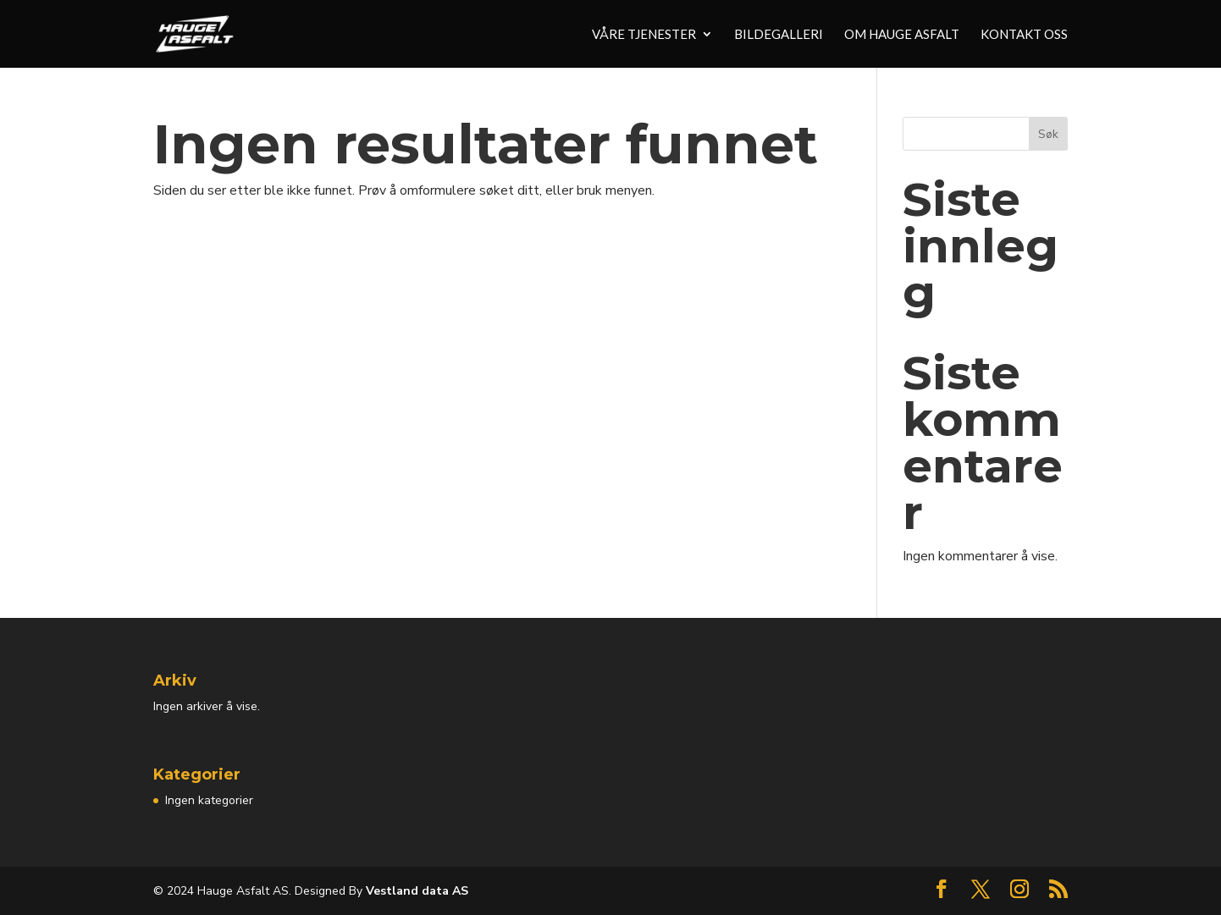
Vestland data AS (415, 891)
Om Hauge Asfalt (901, 34)
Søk (1048, 134)
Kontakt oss (1024, 34)
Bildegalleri (778, 34)
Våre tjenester (644, 34)
